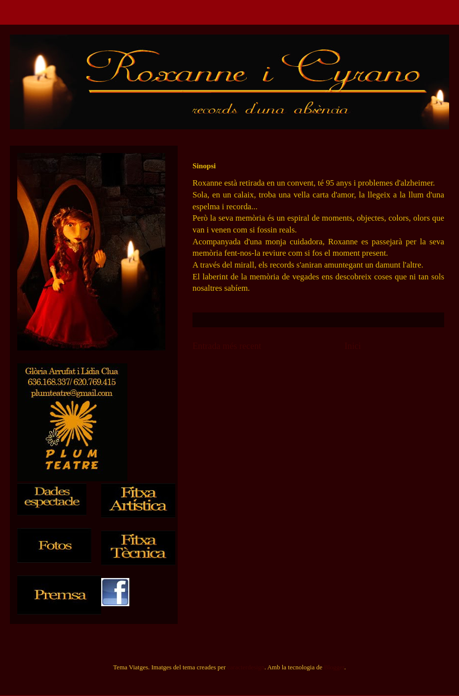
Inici (352, 346)
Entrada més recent (226, 346)
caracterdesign (246, 667)
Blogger (334, 667)
